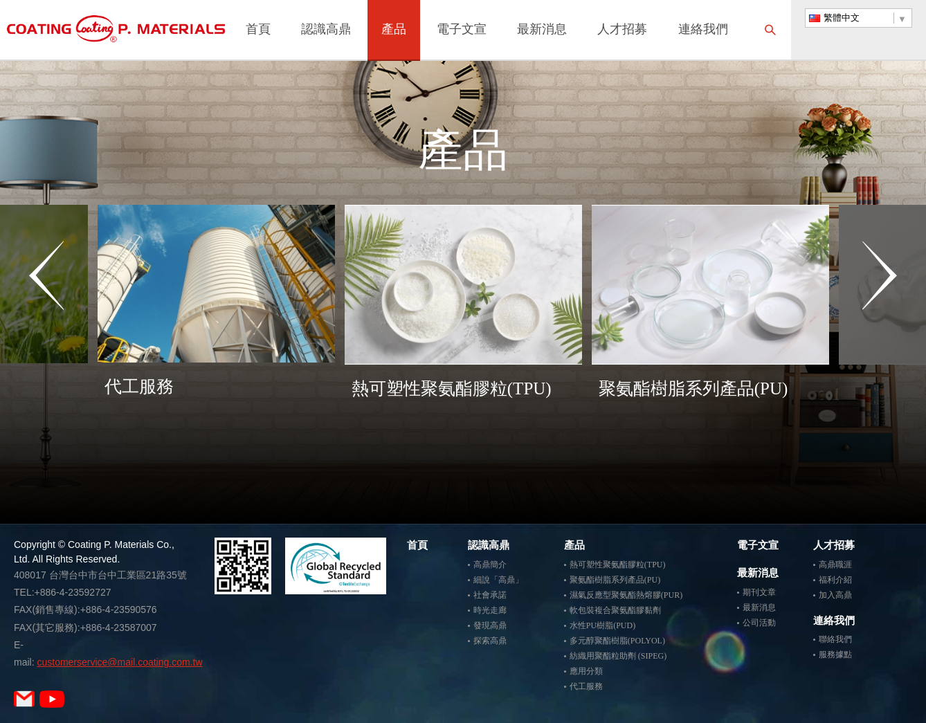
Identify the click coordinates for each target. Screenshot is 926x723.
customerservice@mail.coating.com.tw (119, 662)
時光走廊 (490, 610)
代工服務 (586, 686)
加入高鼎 (835, 595)
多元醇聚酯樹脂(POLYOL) (617, 641)
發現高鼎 (490, 625)
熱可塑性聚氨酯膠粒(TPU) (618, 564)
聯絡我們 (835, 639)
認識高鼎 (326, 30)
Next (879, 330)
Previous (46, 330)
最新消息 (542, 30)
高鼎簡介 (490, 564)
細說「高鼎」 (498, 580)
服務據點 (835, 654)
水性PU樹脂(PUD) (602, 625)
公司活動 (759, 623)
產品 (393, 30)
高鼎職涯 (835, 564)
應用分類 (586, 671)
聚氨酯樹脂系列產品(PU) (615, 580)
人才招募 (622, 30)
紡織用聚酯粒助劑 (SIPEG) (618, 656)
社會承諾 (490, 595)
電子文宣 (462, 30)
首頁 (258, 30)
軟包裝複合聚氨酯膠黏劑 (615, 610)
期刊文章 (759, 592)
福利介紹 (835, 580)
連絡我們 (703, 30)
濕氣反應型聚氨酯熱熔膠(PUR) (626, 595)
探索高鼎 (490, 641)
